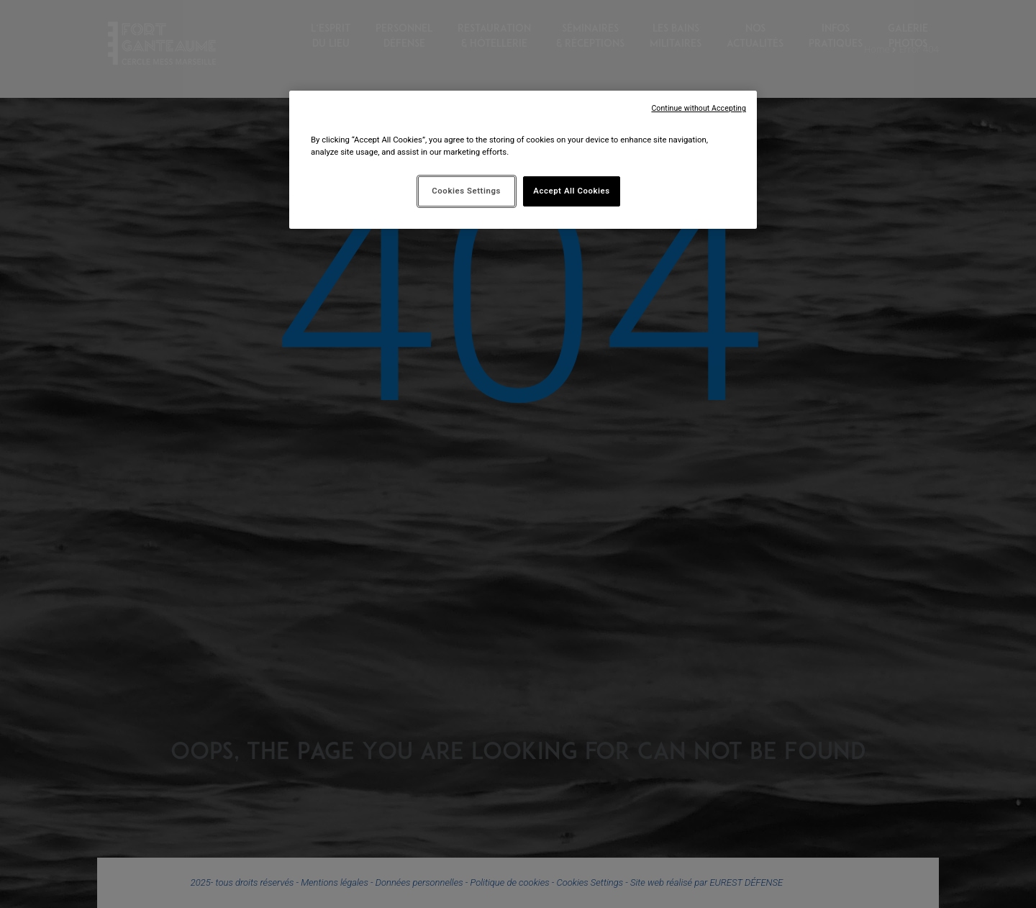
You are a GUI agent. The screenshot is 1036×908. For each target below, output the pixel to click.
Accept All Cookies (571, 191)
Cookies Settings (466, 191)
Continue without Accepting (698, 108)
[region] (523, 160)
